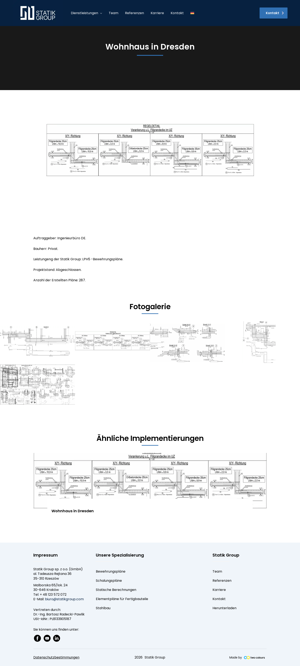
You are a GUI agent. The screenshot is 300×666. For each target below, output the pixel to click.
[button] (274, 13)
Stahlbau (103, 608)
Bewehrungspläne (110, 571)
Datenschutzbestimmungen (56, 657)
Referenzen (221, 580)
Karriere (219, 589)
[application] (100, 13)
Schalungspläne (109, 580)
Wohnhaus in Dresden (72, 510)
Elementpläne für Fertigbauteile (122, 599)
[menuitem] (192, 13)
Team (217, 571)
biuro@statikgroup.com (64, 599)
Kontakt (219, 599)
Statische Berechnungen (116, 589)
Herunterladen (224, 608)
